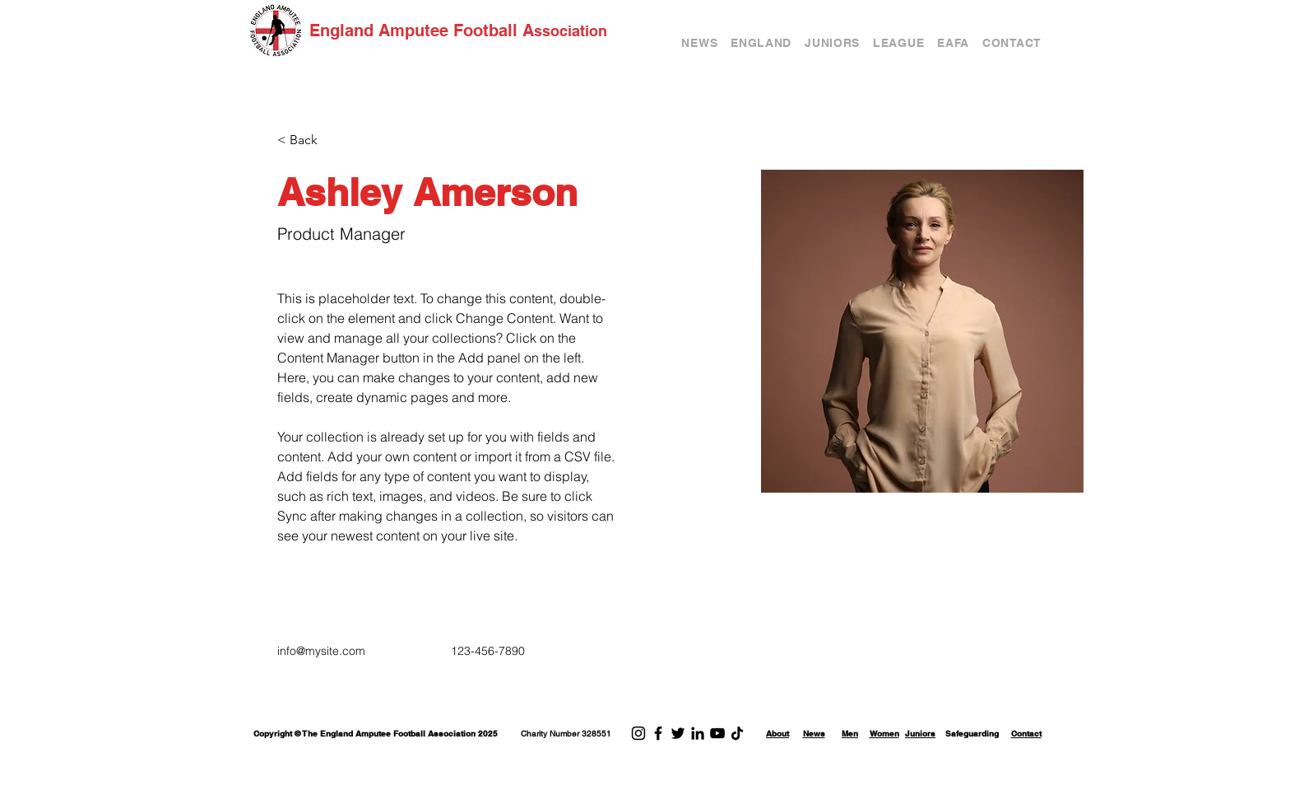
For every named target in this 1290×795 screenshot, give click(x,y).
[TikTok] (737, 733)
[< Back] (309, 140)
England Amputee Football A (421, 30)
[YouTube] (717, 733)
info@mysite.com (321, 650)
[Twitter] (678, 733)
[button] (761, 43)
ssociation (570, 31)
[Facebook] (658, 733)
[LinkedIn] (698, 733)
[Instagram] (638, 733)
